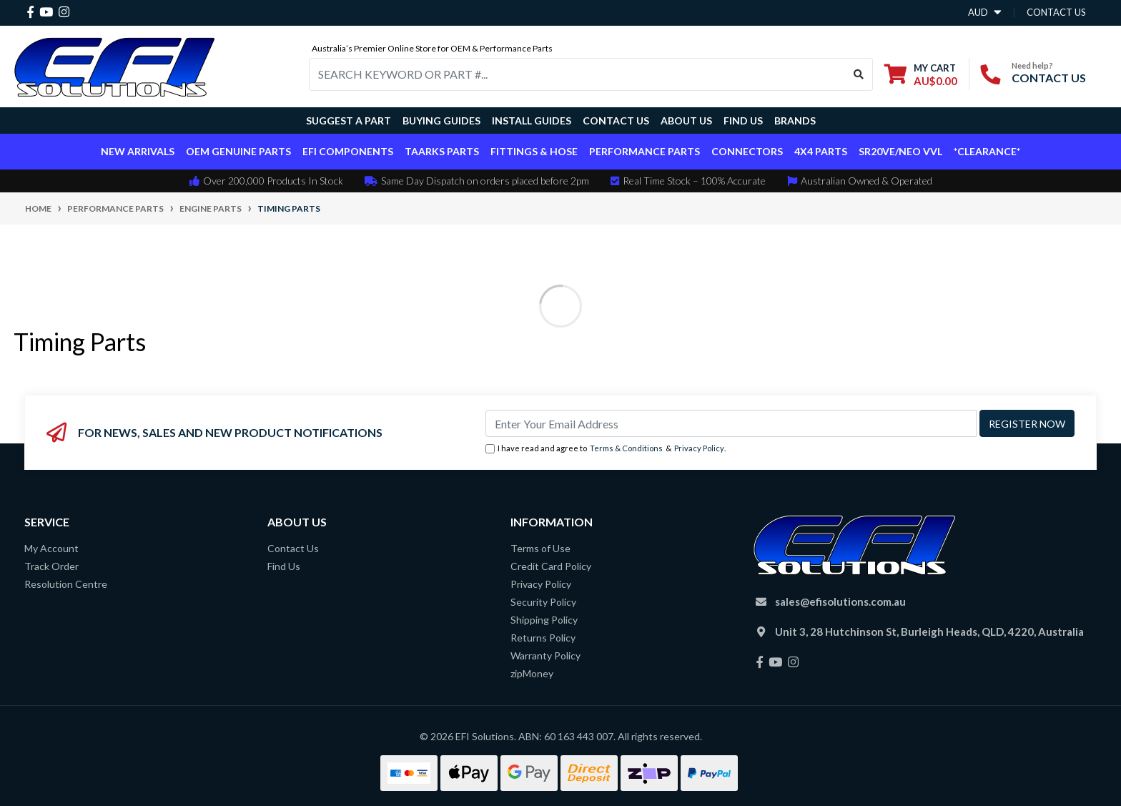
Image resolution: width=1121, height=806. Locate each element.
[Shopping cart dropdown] (921, 74)
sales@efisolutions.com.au (840, 601)
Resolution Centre (65, 584)
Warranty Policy (545, 655)
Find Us (743, 120)
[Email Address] (731, 423)
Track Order (51, 566)
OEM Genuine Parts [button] (238, 151)
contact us (1056, 12)
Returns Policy (543, 637)
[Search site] (859, 74)
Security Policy (543, 602)
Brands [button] (795, 120)
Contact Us (616, 120)
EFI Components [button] (347, 151)
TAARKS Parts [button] (442, 151)
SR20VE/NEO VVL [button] (900, 151)
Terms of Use (540, 548)
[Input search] (577, 74)
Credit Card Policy (550, 566)
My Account (51, 548)
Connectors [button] (747, 151)
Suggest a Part (348, 120)
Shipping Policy (544, 620)
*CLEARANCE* (987, 151)
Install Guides (531, 120)
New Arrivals (137, 151)
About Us (686, 120)
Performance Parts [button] (644, 151)
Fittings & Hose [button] (534, 151)
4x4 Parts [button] (820, 151)
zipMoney (531, 673)
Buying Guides (441, 120)
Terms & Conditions (626, 448)
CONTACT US (1049, 77)
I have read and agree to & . (605, 449)
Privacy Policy (699, 448)
